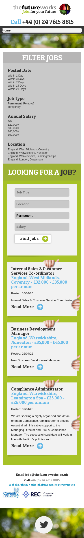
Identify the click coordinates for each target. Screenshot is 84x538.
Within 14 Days (17, 85)
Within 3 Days (16, 79)
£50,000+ (13, 134)
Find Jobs (34, 239)
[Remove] (28, 103)
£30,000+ (13, 128)
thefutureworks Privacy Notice (56, 484)
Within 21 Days (17, 89)
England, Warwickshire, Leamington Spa (32, 156)
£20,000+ (13, 124)
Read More (25, 306)
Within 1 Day (15, 75)
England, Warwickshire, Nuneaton (28, 152)
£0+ (10, 121)
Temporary (14, 106)
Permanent (15, 103)
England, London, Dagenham (25, 159)
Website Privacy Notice (23, 484)
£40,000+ (13, 131)
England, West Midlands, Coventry (28, 149)
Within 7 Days (16, 82)
